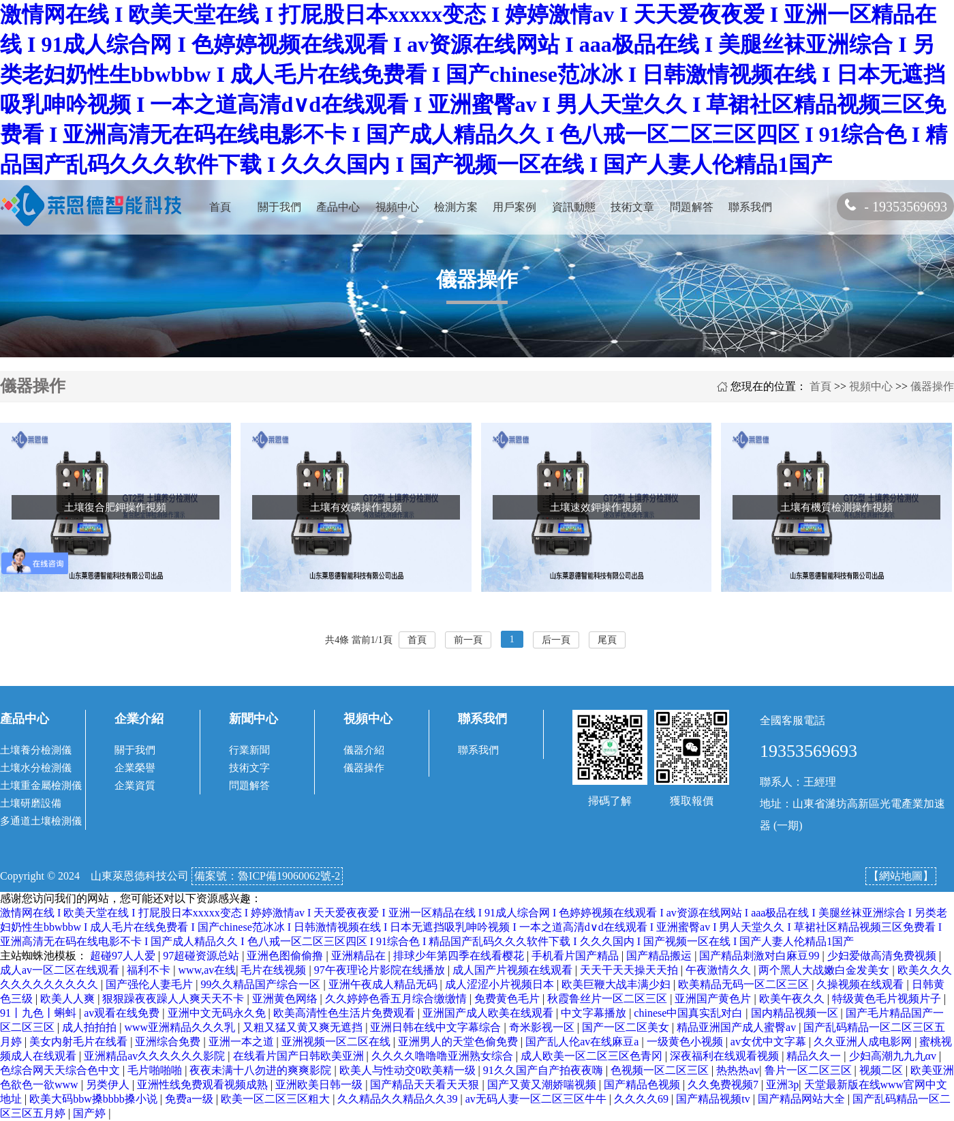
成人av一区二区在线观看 (61, 970)
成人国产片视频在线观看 (513, 970)
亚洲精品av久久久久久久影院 (156, 1056)
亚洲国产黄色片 (714, 998)
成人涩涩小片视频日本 (501, 984)
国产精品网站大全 (803, 1099)
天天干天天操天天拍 (630, 970)
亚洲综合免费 (169, 1041)
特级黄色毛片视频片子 (888, 998)
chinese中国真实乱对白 (689, 1013)
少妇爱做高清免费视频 (883, 955)
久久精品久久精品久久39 (398, 1099)
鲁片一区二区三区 (810, 1070)
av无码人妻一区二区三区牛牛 (537, 1099)
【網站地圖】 (901, 876)
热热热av (737, 1070)
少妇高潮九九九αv (894, 1056)
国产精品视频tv (714, 1099)
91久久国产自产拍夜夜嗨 (544, 1070)
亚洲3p (782, 1084)
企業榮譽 (134, 767)
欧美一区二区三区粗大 (277, 1099)
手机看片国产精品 (576, 955)
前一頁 (468, 640)
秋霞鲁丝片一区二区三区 (608, 998)
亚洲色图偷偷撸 (286, 955)
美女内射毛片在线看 (79, 1041)
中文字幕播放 (595, 1013)
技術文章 (632, 207)
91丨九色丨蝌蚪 (39, 1013)
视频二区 (882, 1070)
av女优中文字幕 (769, 1041)
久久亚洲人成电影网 (864, 1041)
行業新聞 (249, 750)
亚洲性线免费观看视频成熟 (204, 1084)
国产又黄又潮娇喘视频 (543, 1084)
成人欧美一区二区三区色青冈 (593, 1056)
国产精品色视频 (643, 1084)
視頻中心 (397, 207)
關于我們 (279, 207)
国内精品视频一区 (796, 1013)
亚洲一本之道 (243, 1041)
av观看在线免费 (123, 1013)
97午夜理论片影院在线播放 (381, 970)
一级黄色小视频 (686, 1041)
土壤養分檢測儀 (36, 750)
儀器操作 (932, 386)
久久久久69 (642, 1099)
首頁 (220, 207)
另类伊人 (109, 1084)
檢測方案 (456, 207)
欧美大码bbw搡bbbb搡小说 (94, 1099)
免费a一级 (190, 1099)
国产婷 (90, 1113)
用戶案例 (514, 207)
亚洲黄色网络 (286, 998)
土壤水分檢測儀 (36, 767)
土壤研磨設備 (30, 803)
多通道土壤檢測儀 (41, 821)
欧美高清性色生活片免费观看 (345, 1013)
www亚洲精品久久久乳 (181, 1027)
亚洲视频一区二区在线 (337, 1041)
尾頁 (607, 640)
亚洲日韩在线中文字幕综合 (437, 1027)
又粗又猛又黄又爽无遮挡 (304, 1027)
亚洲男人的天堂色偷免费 (459, 1041)
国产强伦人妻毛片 (151, 984)
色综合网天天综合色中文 (61, 1070)
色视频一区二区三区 (661, 1070)
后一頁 (556, 640)
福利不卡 (150, 970)
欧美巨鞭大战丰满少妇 (617, 984)
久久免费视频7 (724, 1084)
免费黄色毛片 (508, 998)
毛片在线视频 (275, 970)
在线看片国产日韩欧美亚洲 (300, 1056)
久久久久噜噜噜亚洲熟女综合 (443, 1056)
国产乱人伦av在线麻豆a (583, 1041)
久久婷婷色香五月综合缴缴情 (397, 998)
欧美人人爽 (68, 998)
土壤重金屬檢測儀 (41, 785)
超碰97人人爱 (124, 955)
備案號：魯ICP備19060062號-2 (267, 876)
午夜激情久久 (720, 970)
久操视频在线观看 (861, 984)
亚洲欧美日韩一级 (320, 1084)
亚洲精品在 (359, 955)
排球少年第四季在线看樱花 (460, 955)
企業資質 (134, 785)
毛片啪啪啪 (156, 1070)
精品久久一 (815, 1056)
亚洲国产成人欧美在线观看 (489, 1013)
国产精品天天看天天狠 (426, 1084)
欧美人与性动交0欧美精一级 (408, 1070)
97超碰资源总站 (202, 955)
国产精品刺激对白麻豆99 (760, 955)
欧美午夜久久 (793, 998)
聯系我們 (750, 207)
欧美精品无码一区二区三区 (745, 984)
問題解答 (691, 207)
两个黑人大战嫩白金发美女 (825, 970)
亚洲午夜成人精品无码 (384, 984)
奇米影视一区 (543, 1027)
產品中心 (338, 207)
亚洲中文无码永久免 (218, 1013)
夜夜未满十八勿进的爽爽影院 (261, 1070)
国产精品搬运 (660, 955)
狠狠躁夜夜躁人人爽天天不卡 (174, 998)
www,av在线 (207, 970)
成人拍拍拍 (90, 1027)
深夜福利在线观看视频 (726, 1056)
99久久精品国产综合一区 (261, 984)
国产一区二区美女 (627, 1027)
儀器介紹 (363, 750)
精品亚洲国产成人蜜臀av (738, 1027)
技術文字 (249, 767)
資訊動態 (574, 207)
